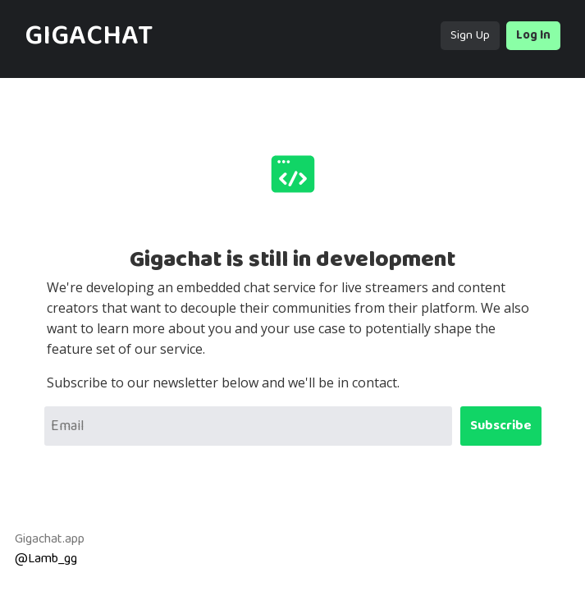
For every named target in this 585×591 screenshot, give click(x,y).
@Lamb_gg (46, 558)
